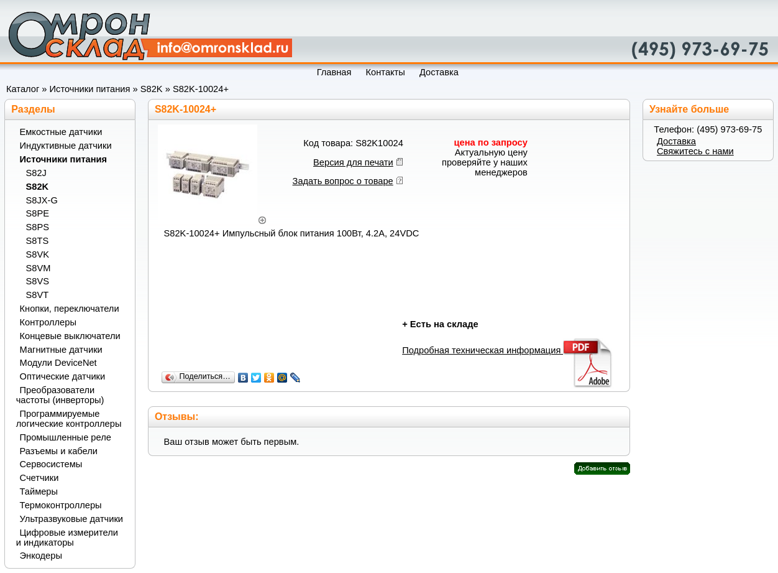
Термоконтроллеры (61, 505)
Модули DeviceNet (58, 363)
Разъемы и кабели (59, 451)
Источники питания (90, 89)
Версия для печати (353, 162)
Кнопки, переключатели (69, 309)
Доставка (676, 141)
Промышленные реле (65, 437)
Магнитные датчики (61, 350)
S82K (151, 89)
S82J (36, 173)
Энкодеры (41, 556)
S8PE (37, 213)
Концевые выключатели (70, 336)
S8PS (37, 227)
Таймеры (39, 491)
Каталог (22, 89)
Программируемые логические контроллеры (69, 419)
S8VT (37, 295)
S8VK (37, 254)
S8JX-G (42, 200)
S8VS (37, 281)
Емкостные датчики (61, 132)
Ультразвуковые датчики (72, 519)
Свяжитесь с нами (695, 151)
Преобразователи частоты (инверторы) (60, 395)
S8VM (38, 268)
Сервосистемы (51, 464)
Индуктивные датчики (66, 146)
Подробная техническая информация (508, 350)
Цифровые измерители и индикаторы (67, 537)
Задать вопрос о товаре (343, 181)
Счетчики (39, 478)
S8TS (37, 241)
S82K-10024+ (201, 89)
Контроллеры (48, 322)
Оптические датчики (63, 376)
